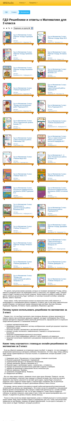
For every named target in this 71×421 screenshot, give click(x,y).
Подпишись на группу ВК (23, 28)
